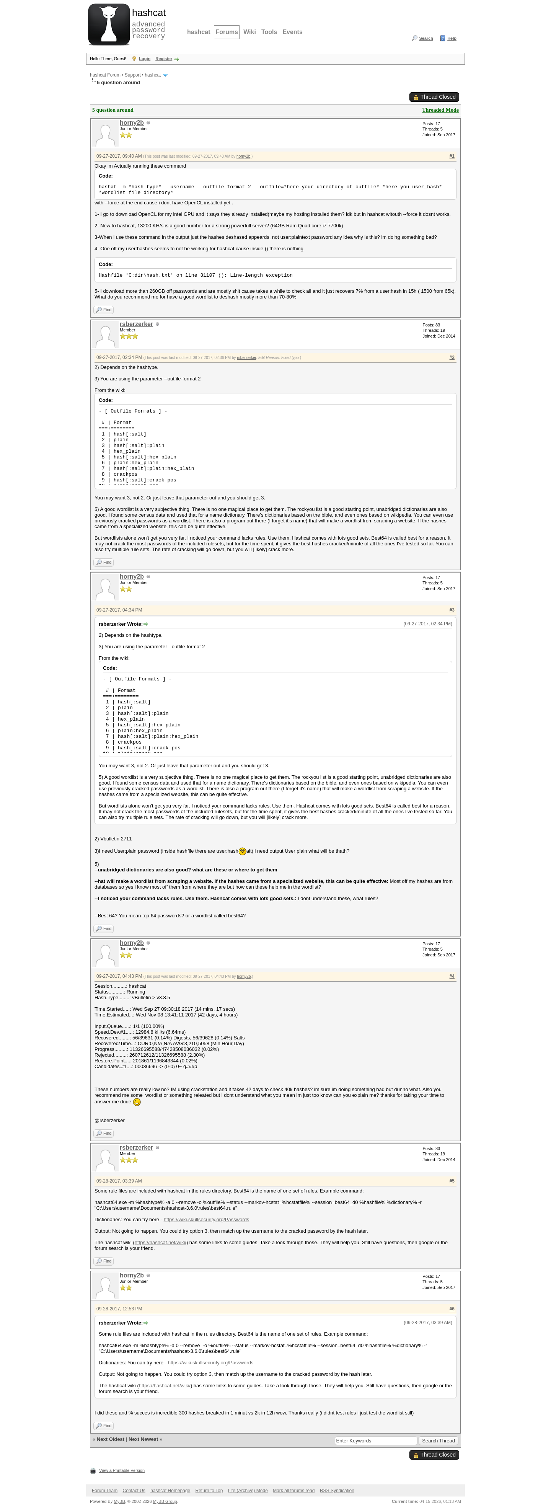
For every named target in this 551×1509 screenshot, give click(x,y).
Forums (226, 32)
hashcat (198, 32)
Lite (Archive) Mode (248, 1490)
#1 (452, 156)
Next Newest (143, 1439)
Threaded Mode (440, 110)
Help (451, 38)
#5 (452, 1181)
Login (144, 58)
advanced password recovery (147, 23)
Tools (269, 32)
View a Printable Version (122, 1470)
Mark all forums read (294, 1490)
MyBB (119, 1501)
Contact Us (133, 1490)
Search (426, 38)
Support (133, 75)
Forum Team (104, 1490)
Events (292, 32)
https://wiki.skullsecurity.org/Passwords (206, 1219)
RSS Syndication (337, 1490)
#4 (452, 976)
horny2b (132, 122)
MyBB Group (165, 1501)
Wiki (249, 32)
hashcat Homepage (170, 1490)
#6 (452, 1309)
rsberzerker (136, 324)
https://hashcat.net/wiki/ (160, 1242)
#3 (452, 610)
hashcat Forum (105, 75)
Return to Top (209, 1490)
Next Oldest (110, 1439)
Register (163, 58)
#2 (452, 357)
